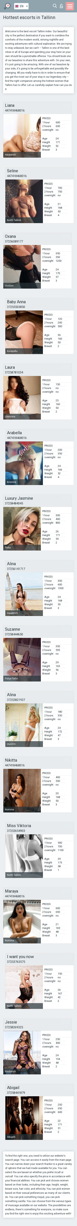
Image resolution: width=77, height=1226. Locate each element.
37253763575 (16, 962)
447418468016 (15, 110)
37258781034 (14, 372)
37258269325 (14, 1027)
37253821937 (16, 700)
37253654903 (16, 831)
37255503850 (16, 307)
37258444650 (14, 634)
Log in (61, 6)
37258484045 (14, 503)
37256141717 (16, 569)
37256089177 (14, 241)
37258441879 (16, 1093)
